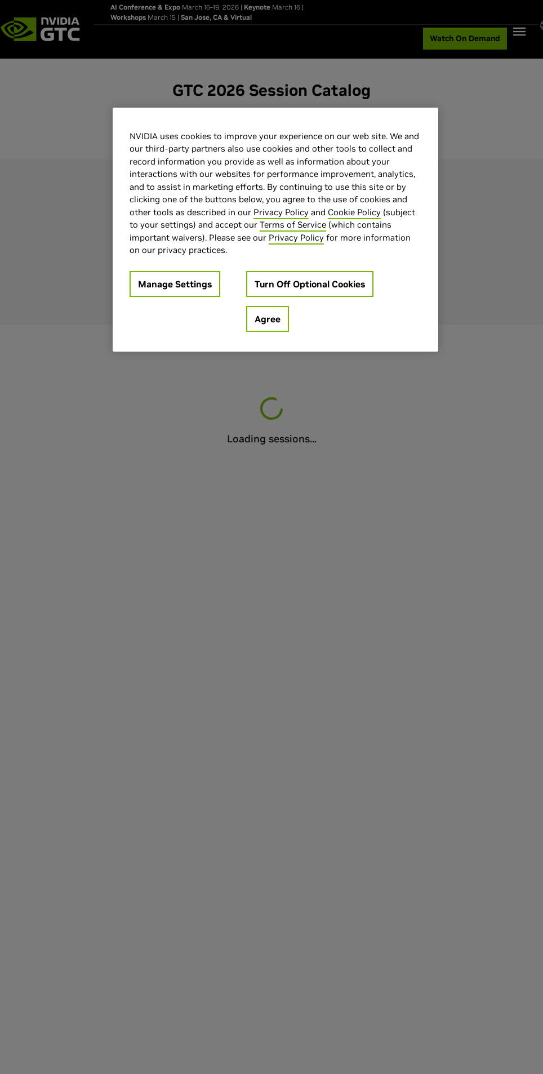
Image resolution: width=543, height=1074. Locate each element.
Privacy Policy (281, 212)
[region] (275, 230)
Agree (268, 319)
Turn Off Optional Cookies (310, 284)
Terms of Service (293, 224)
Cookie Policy (354, 212)
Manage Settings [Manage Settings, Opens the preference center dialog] (175, 284)
